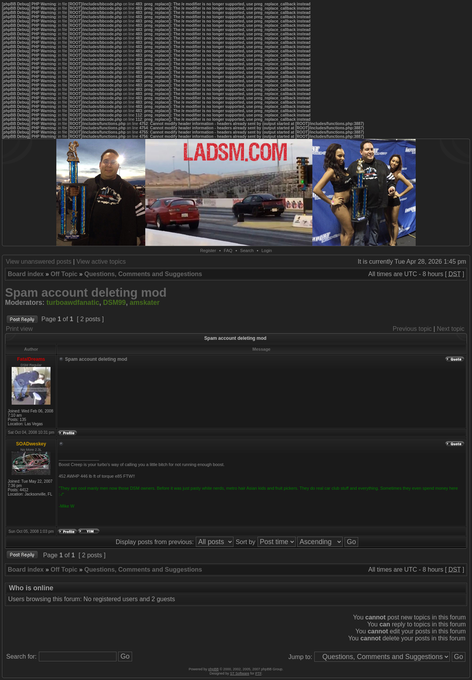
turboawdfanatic (73, 302)
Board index (26, 274)
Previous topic (412, 328)
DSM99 (114, 302)
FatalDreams (31, 359)
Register (208, 250)
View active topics (101, 261)
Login (266, 250)
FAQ (228, 250)
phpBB (213, 669)
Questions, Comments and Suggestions (143, 274)
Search (247, 250)
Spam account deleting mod (86, 292)
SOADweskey (31, 444)
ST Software (239, 673)
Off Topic (64, 274)
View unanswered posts (38, 261)
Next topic (450, 328)
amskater (145, 302)
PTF (258, 673)
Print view (19, 328)
